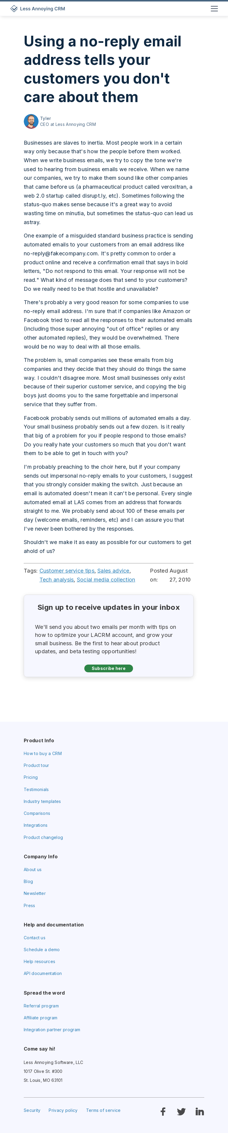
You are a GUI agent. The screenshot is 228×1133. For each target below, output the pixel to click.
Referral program (41, 1005)
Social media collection (106, 579)
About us (33, 869)
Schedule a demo (42, 949)
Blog (28, 881)
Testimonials (36, 789)
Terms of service (103, 1110)
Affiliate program (40, 1017)
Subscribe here (109, 668)
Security (32, 1110)
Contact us (34, 937)
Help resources (39, 961)
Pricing (31, 777)
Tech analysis (56, 579)
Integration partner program (52, 1029)
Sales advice (113, 571)
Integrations (36, 825)
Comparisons (37, 813)
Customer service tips (66, 571)
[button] (213, 8)
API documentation (43, 973)
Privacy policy (63, 1110)
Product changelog (43, 837)
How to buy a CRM (43, 753)
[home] (39, 8)
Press (29, 905)
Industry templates (42, 801)
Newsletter (35, 893)
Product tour (36, 765)
